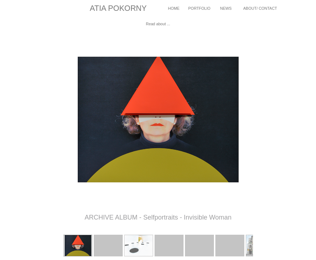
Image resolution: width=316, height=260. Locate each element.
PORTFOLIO (199, 8)
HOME (174, 8)
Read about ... (158, 24)
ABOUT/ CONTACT (260, 8)
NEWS (226, 8)
